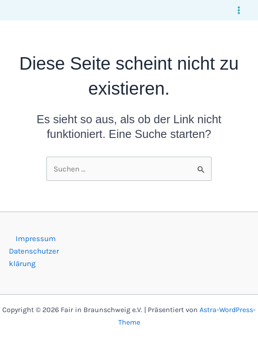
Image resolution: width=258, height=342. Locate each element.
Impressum (36, 238)
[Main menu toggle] (239, 10)
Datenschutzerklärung (34, 257)
